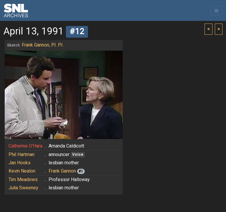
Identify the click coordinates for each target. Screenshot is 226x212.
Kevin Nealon (22, 171)
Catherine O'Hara (25, 146)
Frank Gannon (62, 171)
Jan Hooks (20, 162)
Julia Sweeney (23, 187)
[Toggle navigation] (216, 10)
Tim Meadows (23, 179)
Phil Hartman (21, 154)
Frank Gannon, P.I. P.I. (43, 45)
